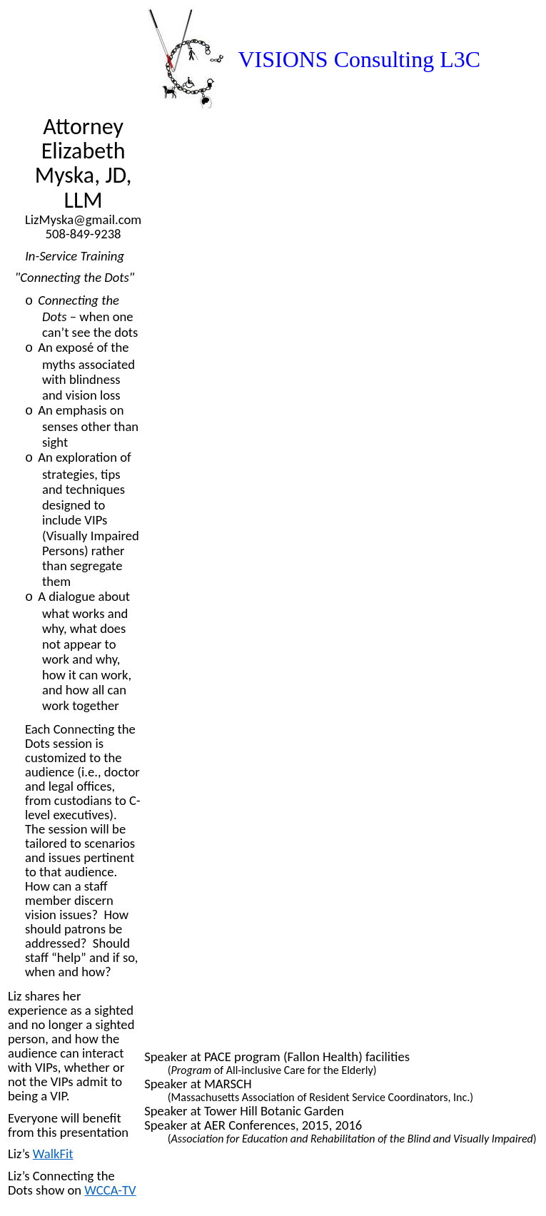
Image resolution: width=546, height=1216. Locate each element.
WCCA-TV (110, 1190)
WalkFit (53, 1153)
